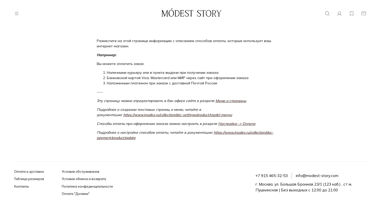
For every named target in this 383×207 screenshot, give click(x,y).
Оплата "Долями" (75, 194)
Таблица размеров (29, 179)
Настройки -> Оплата (236, 123)
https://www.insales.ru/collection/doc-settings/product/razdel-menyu (177, 115)
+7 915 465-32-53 (272, 175)
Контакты (21, 186)
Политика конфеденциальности (87, 186)
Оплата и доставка (29, 171)
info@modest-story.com (317, 175)
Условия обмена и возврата (84, 179)
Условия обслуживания (80, 171)
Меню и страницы (230, 100)
